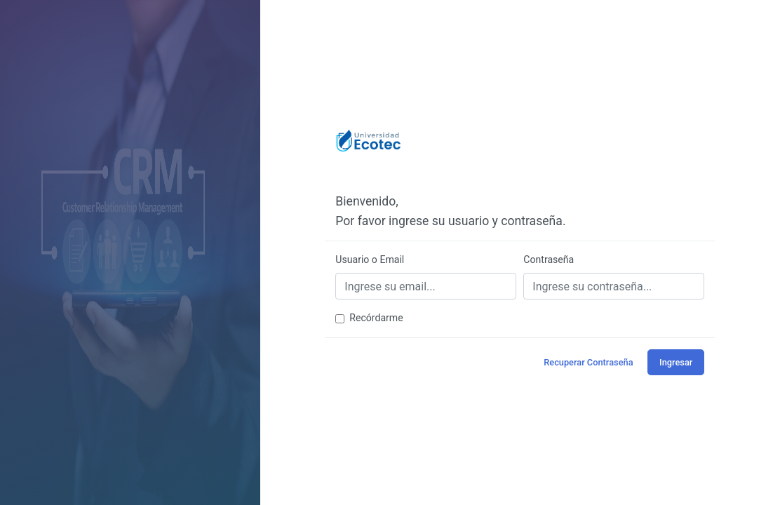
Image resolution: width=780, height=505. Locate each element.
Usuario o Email (369, 259)
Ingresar (675, 362)
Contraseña (548, 259)
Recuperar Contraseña (588, 362)
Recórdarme (376, 317)
